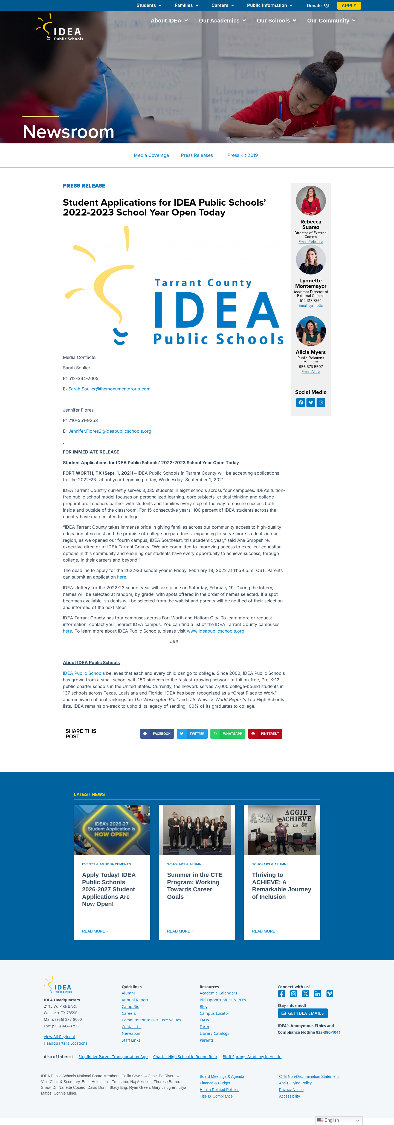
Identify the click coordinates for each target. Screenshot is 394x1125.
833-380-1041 (328, 1032)
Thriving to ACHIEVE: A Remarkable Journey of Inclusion (281, 885)
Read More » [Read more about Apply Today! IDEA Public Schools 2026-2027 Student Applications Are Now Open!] (95, 931)
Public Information (269, 5)
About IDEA (169, 20)
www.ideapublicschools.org (215, 631)
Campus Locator (214, 1013)
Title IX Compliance (216, 1096)
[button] (157, 734)
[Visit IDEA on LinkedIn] (317, 994)
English (328, 1120)
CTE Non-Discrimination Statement (309, 1076)
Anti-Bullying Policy (295, 1083)
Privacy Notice (291, 1089)
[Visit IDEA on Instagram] (293, 994)
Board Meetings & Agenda (222, 1076)
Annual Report (135, 999)
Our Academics (222, 20)
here (121, 577)
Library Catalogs (214, 1033)
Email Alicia (311, 371)
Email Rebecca (311, 241)
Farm (204, 1026)
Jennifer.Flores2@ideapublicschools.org (109, 431)
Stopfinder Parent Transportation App (113, 1056)
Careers (223, 5)
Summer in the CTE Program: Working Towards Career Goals (195, 885)
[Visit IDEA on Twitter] (305, 994)
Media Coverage (151, 155)
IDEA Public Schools (84, 673)
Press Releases (197, 155)
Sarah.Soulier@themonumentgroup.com (109, 389)
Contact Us (131, 1026)
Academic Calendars (218, 993)
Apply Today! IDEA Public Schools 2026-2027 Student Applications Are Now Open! (109, 889)
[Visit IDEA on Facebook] (281, 994)
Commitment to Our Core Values (151, 1019)
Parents (207, 1040)
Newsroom (68, 131)
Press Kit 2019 (242, 155)
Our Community (331, 20)
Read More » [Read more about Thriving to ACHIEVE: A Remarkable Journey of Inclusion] (265, 931)
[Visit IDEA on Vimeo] (330, 994)
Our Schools (276, 20)
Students (149, 5)
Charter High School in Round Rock (185, 1056)
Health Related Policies (219, 1089)
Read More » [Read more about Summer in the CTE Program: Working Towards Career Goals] (180, 931)
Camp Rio (130, 1006)
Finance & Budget (215, 1083)
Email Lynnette (311, 305)
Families (186, 5)
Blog (204, 1006)
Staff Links (131, 1040)
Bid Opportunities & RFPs (223, 999)
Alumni (128, 993)
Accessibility (289, 1096)
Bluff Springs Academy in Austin (252, 1056)
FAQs (204, 1019)
